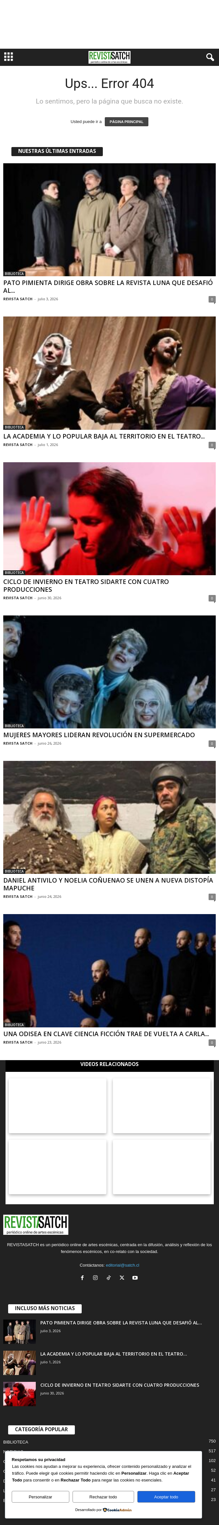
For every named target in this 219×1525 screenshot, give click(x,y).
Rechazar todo (103, 1496)
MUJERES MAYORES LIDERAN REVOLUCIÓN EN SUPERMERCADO (99, 735)
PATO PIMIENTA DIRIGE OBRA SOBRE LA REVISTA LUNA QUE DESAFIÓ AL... (108, 287)
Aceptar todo (166, 1496)
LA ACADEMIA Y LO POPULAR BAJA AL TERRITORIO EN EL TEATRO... (104, 436)
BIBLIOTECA (14, 273)
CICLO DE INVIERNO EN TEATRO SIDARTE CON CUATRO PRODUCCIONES (86, 585)
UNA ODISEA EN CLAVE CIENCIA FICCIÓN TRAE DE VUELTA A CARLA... (106, 1034)
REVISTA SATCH (18, 298)
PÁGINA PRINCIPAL (127, 122)
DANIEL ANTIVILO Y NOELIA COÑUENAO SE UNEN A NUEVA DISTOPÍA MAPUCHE (108, 884)
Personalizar (40, 1496)
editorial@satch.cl (122, 1265)
